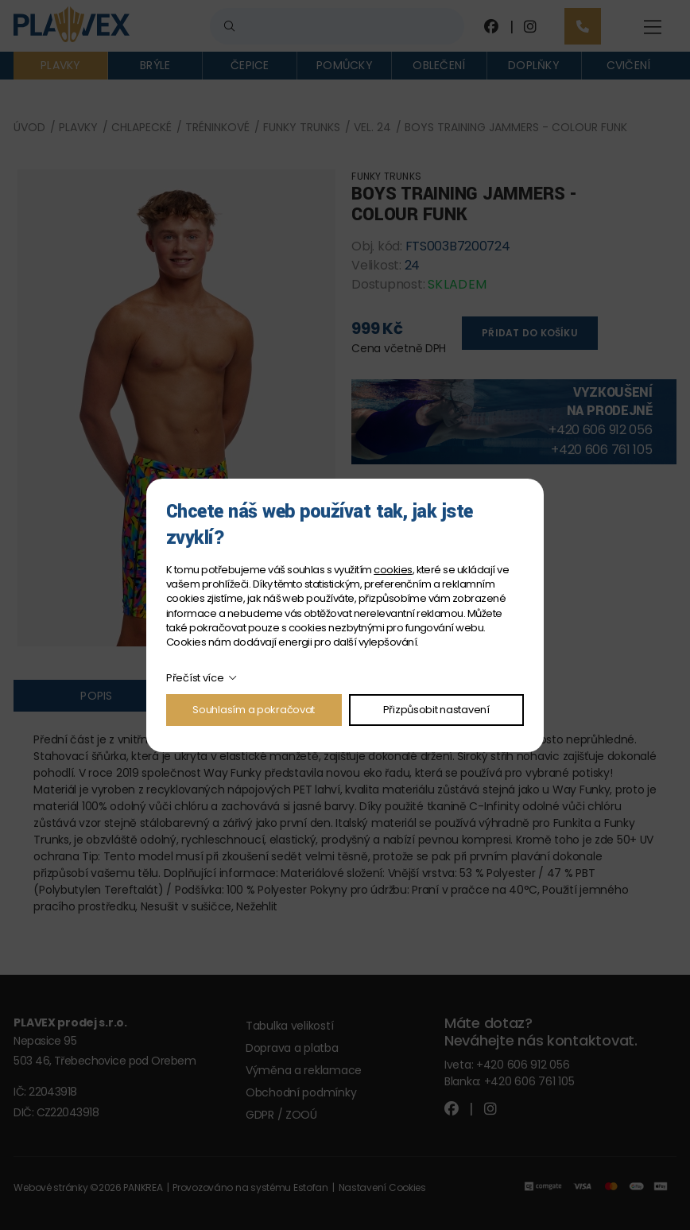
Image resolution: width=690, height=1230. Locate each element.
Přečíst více (195, 677)
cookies (393, 569)
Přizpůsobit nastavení (436, 709)
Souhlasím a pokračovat (253, 709)
